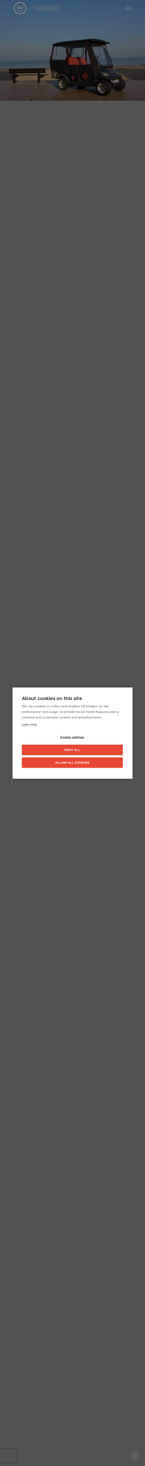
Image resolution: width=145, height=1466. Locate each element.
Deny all (72, 750)
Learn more (29, 724)
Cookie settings (72, 737)
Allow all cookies (72, 762)
